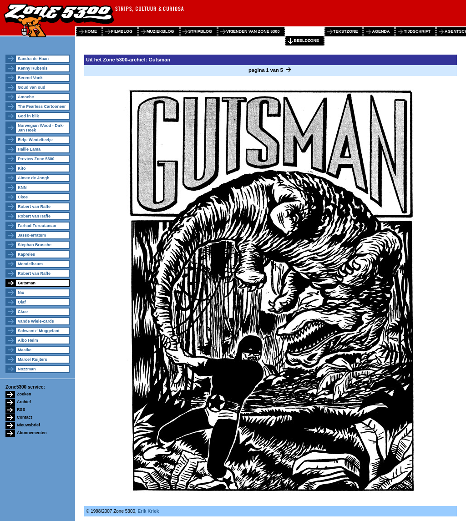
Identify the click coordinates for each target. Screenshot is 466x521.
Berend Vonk (30, 78)
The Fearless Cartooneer (42, 106)
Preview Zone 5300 (36, 159)
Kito (22, 168)
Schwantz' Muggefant (39, 331)
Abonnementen (32, 432)
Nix (21, 292)
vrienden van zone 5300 (252, 31)
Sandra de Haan (33, 58)
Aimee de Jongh (34, 178)
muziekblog (160, 31)
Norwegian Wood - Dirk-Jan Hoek (41, 127)
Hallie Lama (29, 149)
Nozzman (27, 369)
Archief (24, 402)
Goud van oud (32, 87)
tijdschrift (417, 31)
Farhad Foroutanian (37, 225)
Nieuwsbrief (28, 425)
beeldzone (306, 40)
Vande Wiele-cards (36, 321)
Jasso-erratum (32, 235)
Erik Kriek (148, 511)
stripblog (200, 31)
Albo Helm (28, 340)
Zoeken (24, 394)
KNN (22, 187)
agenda (381, 31)
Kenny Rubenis (33, 68)
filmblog (121, 31)
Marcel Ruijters (32, 359)
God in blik (28, 116)
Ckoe (23, 197)
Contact (24, 417)
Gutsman (26, 283)
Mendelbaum (30, 264)
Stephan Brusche (34, 245)
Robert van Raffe (34, 206)
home (91, 31)
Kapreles (26, 254)
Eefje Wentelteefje (35, 139)
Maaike (24, 350)
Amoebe (26, 97)
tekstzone (345, 31)
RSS (21, 409)
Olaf (22, 302)
